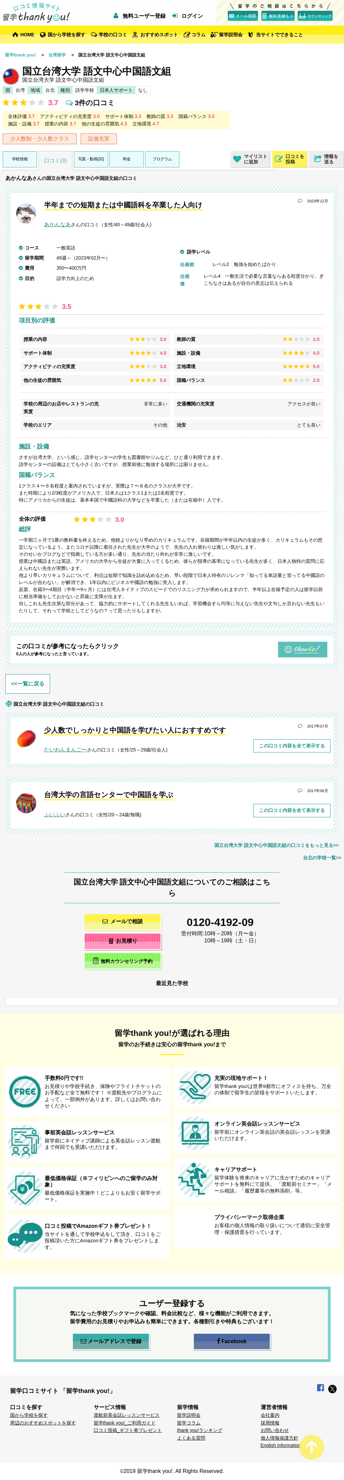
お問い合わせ (275, 1430)
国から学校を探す (66, 34)
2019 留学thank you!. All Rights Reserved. (174, 1471)
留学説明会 (231, 34)
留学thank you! (20, 54)
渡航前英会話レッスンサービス (127, 1415)
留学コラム (189, 1423)
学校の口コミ (113, 34)
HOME (27, 34)
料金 (127, 159)
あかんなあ (18, 178)
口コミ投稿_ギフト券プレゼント (128, 1430)
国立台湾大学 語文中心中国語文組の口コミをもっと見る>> (276, 845)
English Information (281, 1445)
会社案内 (270, 1415)
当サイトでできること (279, 34)
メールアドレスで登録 (111, 1341)
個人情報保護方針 (279, 1438)
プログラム (162, 159)
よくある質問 (191, 1438)
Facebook (232, 1341)
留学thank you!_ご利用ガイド (125, 1423)
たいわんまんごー (65, 749)
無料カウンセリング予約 (123, 961)
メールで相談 (122, 921)
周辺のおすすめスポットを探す (43, 1423)
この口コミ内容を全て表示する (292, 745)
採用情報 (270, 1423)
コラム (198, 34)
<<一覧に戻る (27, 684)
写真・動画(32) (91, 159)
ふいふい (55, 814)
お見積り (122, 941)
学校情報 (20, 159)
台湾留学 (57, 54)
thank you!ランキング (199, 1430)
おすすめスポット (159, 34)
